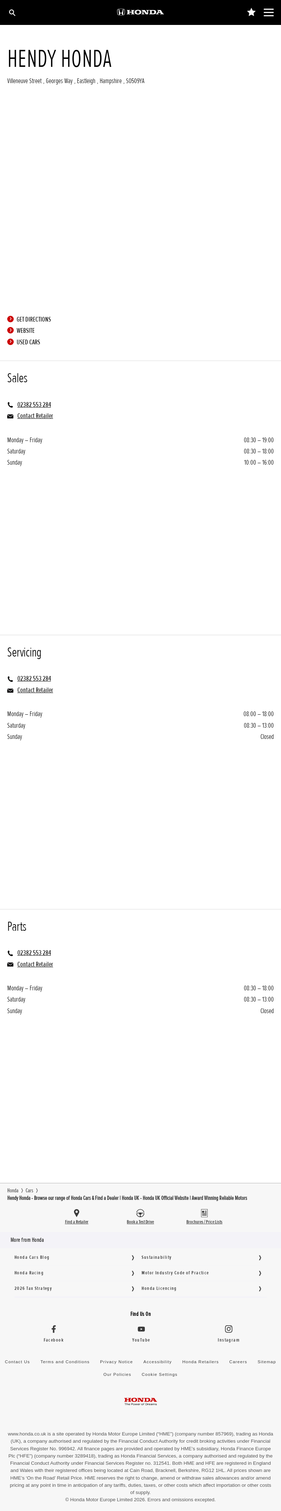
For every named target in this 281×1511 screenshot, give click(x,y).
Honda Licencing (159, 1288)
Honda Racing (29, 1273)
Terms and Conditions (65, 1361)
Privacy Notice (116, 1361)
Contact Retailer (35, 416)
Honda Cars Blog (31, 1257)
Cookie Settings (159, 1374)
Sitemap (267, 1361)
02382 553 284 (34, 404)
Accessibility (157, 1361)
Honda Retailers (200, 1361)
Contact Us (17, 1361)
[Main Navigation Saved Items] (251, 12)
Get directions (31, 319)
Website (23, 330)
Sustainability (157, 1257)
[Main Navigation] (268, 12)
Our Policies (117, 1374)
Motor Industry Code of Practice (175, 1273)
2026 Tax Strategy (33, 1288)
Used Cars (25, 342)
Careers (238, 1361)
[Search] (12, 12)
